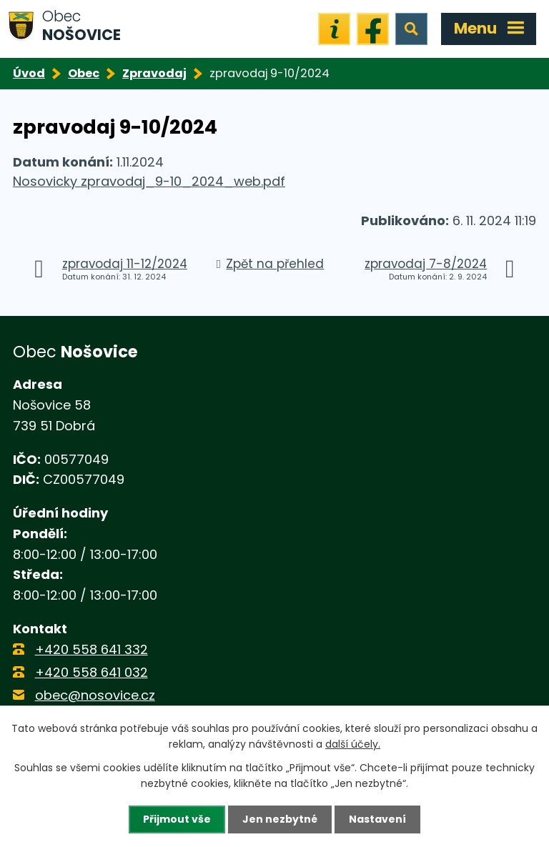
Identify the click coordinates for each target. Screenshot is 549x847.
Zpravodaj (154, 73)
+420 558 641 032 (91, 672)
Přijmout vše (177, 819)
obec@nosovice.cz (95, 695)
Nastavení (377, 819)
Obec (83, 73)
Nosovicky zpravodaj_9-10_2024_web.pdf (149, 181)
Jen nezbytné (279, 819)
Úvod (29, 73)
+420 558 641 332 (91, 649)
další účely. (352, 744)
